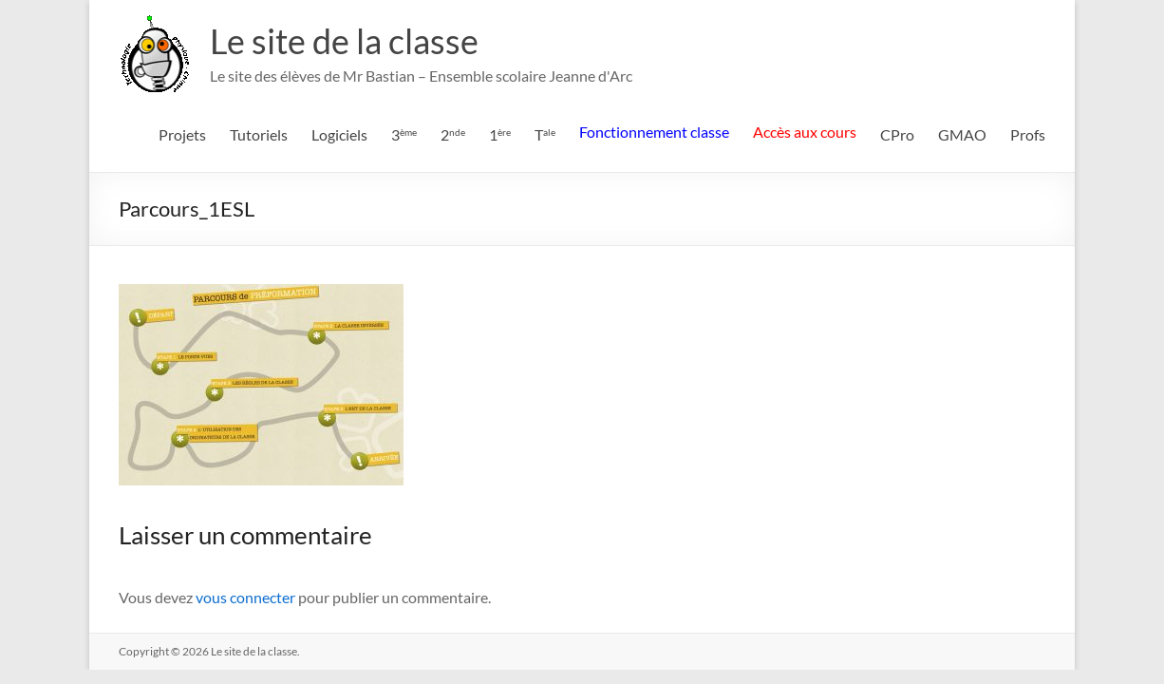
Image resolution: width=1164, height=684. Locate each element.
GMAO (962, 134)
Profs (1027, 134)
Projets (182, 134)
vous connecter (245, 597)
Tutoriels (259, 134)
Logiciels (339, 134)
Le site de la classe (344, 41)
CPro (897, 134)
